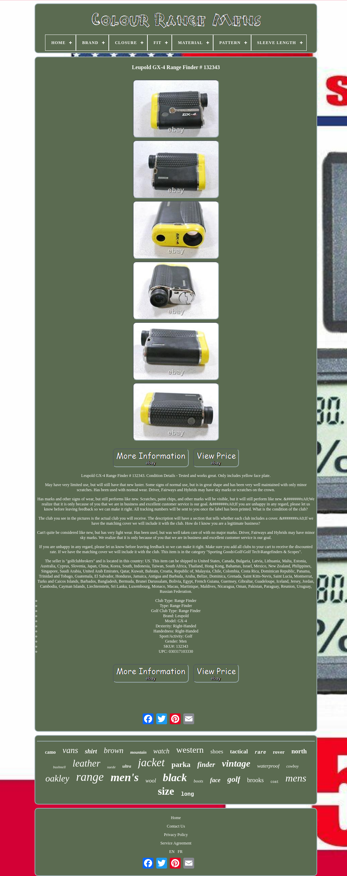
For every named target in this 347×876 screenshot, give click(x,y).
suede (111, 767)
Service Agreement (175, 843)
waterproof (268, 766)
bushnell (59, 767)
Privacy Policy (176, 834)
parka (180, 764)
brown (113, 750)
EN (172, 851)
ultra (126, 766)
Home (176, 817)
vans (70, 750)
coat (274, 782)
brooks (255, 780)
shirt (91, 751)
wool (150, 781)
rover (279, 752)
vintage (236, 763)
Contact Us (176, 826)
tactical (239, 751)
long (187, 794)
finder (206, 764)
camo (50, 752)
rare (260, 752)
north (299, 751)
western (190, 750)
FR (180, 851)
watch (161, 751)
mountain (138, 752)
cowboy (292, 766)
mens (295, 778)
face (215, 780)
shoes (216, 751)
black (175, 777)
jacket (151, 762)
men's (124, 777)
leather (86, 763)
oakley (57, 778)
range (90, 777)
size (166, 791)
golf (234, 779)
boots (198, 781)
